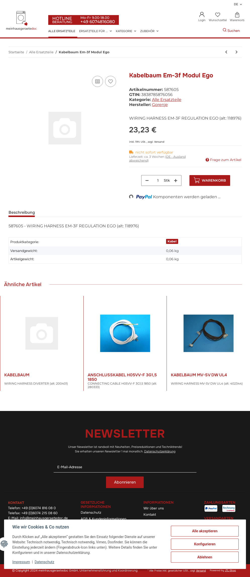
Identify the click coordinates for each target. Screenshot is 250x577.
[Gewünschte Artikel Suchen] (215, 30)
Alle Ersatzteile (166, 99)
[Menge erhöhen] (175, 180)
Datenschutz (91, 512)
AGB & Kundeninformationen (103, 519)
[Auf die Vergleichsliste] (97, 81)
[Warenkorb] (237, 17)
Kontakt (149, 514)
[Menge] (158, 180)
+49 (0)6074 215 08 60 (39, 513)
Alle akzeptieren (204, 531)
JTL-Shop (230, 570)
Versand (159, 141)
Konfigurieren (204, 544)
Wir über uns (153, 508)
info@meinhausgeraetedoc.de (44, 518)
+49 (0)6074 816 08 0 (39, 508)
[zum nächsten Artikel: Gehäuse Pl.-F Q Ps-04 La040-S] (236, 52)
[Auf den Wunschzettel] (110, 81)
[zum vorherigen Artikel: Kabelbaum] (226, 52)
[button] (202, 17)
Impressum (21, 562)
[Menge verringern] (147, 180)
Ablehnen (204, 557)
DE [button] (236, 4)
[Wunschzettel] (217, 17)
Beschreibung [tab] (22, 212)
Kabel (172, 241)
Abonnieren (125, 482)
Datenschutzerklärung (159, 451)
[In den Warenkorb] (13, 69)
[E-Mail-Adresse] (125, 467)
